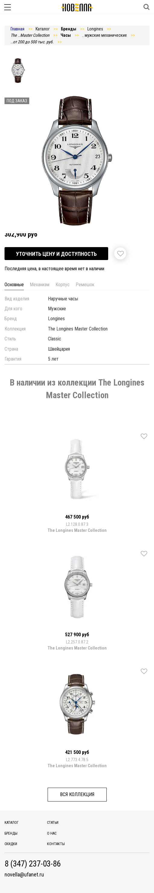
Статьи (52, 822)
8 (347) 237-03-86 (33, 864)
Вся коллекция (77, 794)
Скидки (11, 844)
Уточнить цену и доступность (56, 254)
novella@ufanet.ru (24, 875)
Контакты (56, 844)
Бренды (11, 833)
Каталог (12, 822)
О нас (51, 833)
